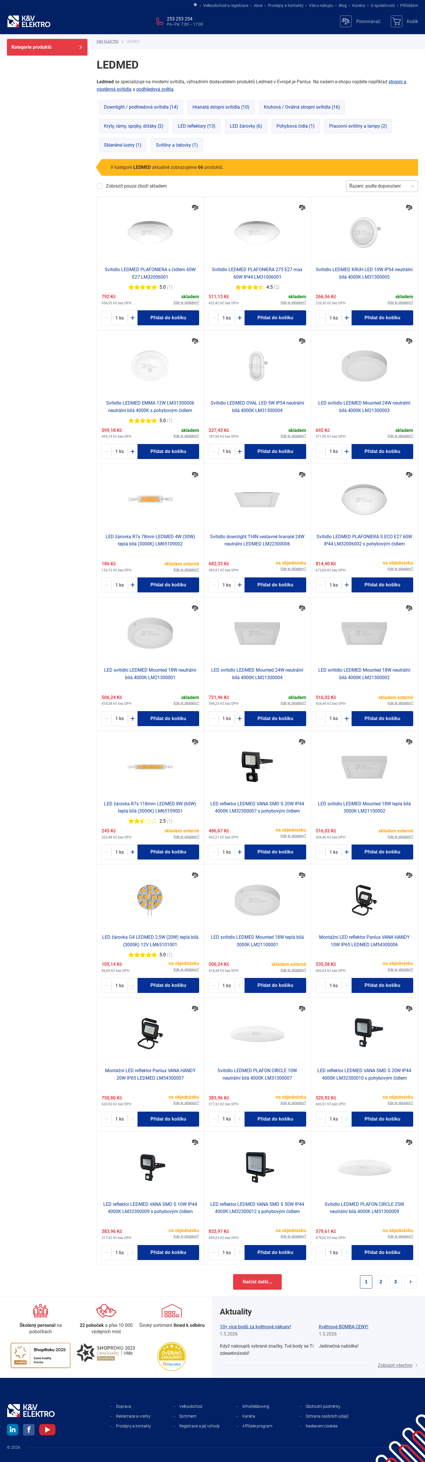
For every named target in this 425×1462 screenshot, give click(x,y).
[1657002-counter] (334, 1119)
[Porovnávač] (360, 21)
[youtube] (47, 1430)
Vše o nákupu (321, 5)
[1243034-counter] (334, 719)
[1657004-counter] (227, 1252)
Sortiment (188, 1416)
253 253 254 (180, 19)
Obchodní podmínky (323, 1406)
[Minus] (106, 318)
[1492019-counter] (227, 852)
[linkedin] (12, 1430)
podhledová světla (155, 89)
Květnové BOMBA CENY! (343, 1326)
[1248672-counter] (227, 719)
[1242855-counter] (227, 585)
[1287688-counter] (334, 852)
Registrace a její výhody (199, 1426)
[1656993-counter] (334, 1252)
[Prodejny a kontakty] (106, 1319)
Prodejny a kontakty (286, 5)
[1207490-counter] (334, 585)
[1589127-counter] (334, 318)
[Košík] (404, 21)
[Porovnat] (195, 208)
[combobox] (349, 186)
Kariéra (358, 5)
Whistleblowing (255, 1406)
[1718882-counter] (119, 852)
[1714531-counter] (119, 451)
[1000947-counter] (119, 985)
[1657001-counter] (119, 1252)
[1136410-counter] (119, 318)
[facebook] (29, 1430)
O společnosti (383, 5)
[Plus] (132, 318)
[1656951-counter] (227, 1119)
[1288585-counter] (227, 985)
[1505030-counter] (119, 1119)
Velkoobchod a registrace (225, 5)
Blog (343, 5)
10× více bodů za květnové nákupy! (255, 1326)
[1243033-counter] (119, 719)
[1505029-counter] (334, 985)
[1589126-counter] (227, 451)
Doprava (123, 1406)
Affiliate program (257, 1426)
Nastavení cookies (322, 1426)
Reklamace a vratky (133, 1416)
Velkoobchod (190, 1406)
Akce (258, 5)
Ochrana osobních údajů (327, 1416)
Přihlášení (407, 5)
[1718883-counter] (119, 585)
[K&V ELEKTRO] (29, 21)
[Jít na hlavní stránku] (195, 4)
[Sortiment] (172, 1316)
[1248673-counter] (334, 451)
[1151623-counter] (227, 318)
